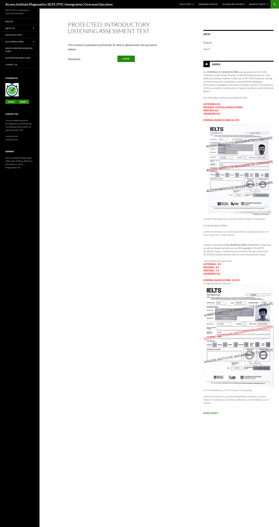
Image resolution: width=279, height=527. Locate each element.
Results (9, 21)
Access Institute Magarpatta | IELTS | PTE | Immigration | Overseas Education (59, 4)
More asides (211, 413)
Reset (23, 102)
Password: (92, 59)
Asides (216, 64)
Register (207, 42)
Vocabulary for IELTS (233, 4)
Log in (206, 48)
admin (231, 235)
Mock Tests (185, 4)
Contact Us (11, 64)
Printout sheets (257, 4)
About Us (10, 28)
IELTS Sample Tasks (14, 41)
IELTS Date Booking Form (17, 58)
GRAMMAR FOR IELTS (208, 4)
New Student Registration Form (18, 49)
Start (11, 102)
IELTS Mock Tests (13, 35)
